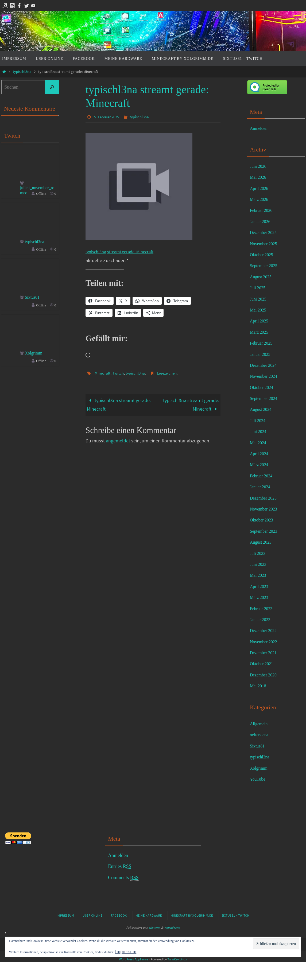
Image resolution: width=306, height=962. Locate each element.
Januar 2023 (261, 619)
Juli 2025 (259, 287)
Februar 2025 (263, 343)
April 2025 (260, 321)
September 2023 (265, 531)
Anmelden (260, 128)
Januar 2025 (261, 354)
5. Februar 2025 (108, 116)
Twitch (120, 372)
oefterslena (260, 734)
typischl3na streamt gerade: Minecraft (119, 404)
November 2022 (265, 641)
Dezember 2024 (265, 365)
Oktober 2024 (263, 387)
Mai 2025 (259, 310)
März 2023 (260, 597)
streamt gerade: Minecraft (135, 251)
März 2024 (260, 464)
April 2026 (260, 188)
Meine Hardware (148, 915)
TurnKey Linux (177, 959)
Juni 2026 (259, 166)
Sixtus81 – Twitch (236, 915)
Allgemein (260, 723)
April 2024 (260, 453)
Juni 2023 (259, 564)
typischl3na (22, 71)
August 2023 (262, 542)
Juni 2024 (259, 431)
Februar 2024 (263, 475)
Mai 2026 (259, 177)
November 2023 (265, 509)
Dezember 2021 (265, 652)
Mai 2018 (259, 685)
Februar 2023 (263, 608)
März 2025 (260, 332)
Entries (119, 866)
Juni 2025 (259, 299)
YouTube (259, 779)
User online (92, 915)
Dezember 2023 (265, 498)
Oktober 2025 (263, 254)
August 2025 (262, 276)
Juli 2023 (259, 553)
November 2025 (265, 243)
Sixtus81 (33, 299)
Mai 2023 (259, 575)
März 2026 (260, 199)
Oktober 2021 (263, 663)
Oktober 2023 (263, 520)
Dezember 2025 (265, 232)
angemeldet (118, 441)
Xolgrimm (35, 355)
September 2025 (265, 265)
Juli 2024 (259, 420)
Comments (123, 878)
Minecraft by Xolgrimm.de (192, 915)
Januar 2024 (261, 486)
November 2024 (265, 376)
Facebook (119, 915)
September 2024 (265, 398)
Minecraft (103, 372)
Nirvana (154, 927)
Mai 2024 (259, 442)
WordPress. (172, 927)
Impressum (65, 915)
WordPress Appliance (133, 959)
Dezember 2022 (265, 630)
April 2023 (260, 586)
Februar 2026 (263, 210)
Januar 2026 (261, 221)
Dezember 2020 (265, 674)
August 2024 (262, 409)
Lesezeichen (171, 372)
